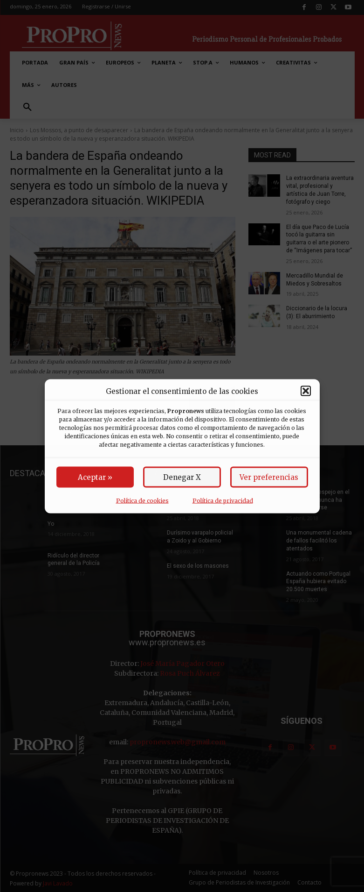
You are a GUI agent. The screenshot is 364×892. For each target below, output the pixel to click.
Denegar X (182, 476)
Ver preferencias (269, 476)
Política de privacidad (222, 500)
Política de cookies (142, 500)
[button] (305, 391)
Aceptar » (95, 476)
